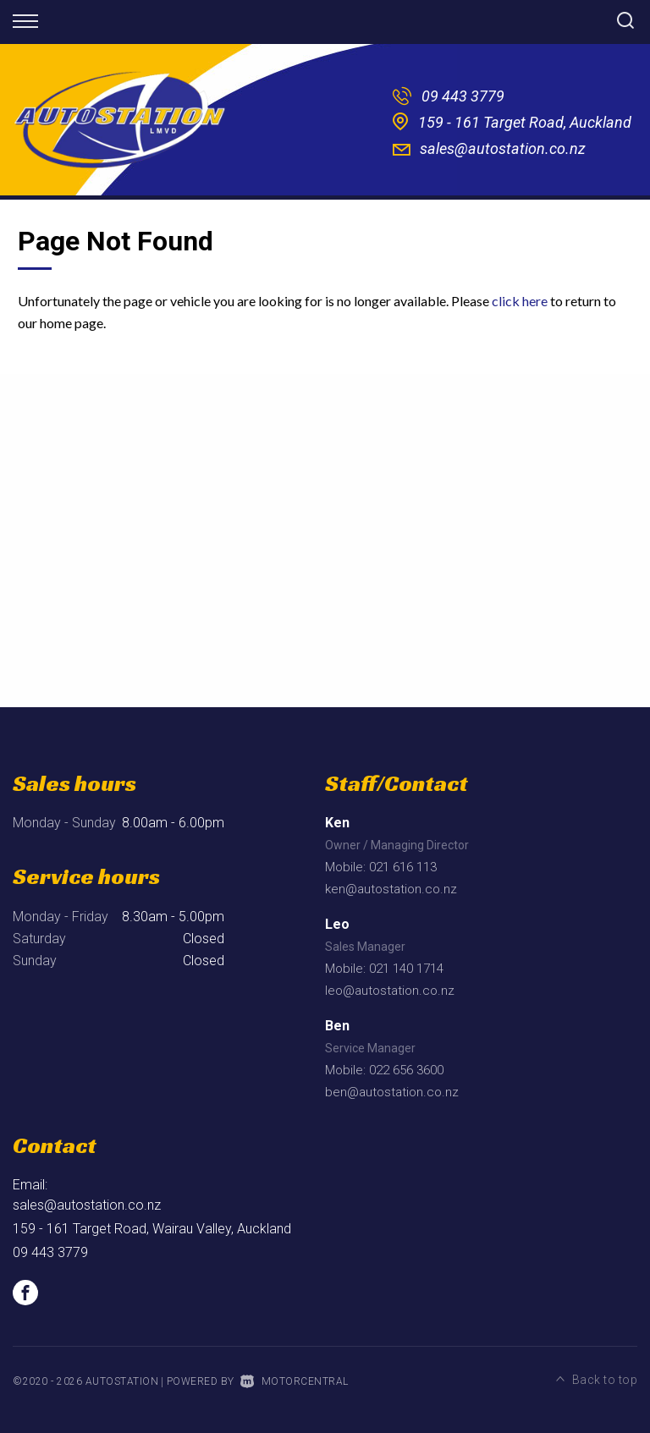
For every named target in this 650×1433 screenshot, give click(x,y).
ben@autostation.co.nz (392, 1092)
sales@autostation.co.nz (503, 148)
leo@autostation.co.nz (389, 990)
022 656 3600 (406, 1070)
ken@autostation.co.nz (391, 889)
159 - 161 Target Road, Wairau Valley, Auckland (152, 1229)
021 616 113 (403, 867)
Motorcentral (294, 1381)
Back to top (596, 1379)
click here (520, 301)
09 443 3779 (462, 96)
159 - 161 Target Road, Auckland (524, 122)
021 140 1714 (406, 968)
